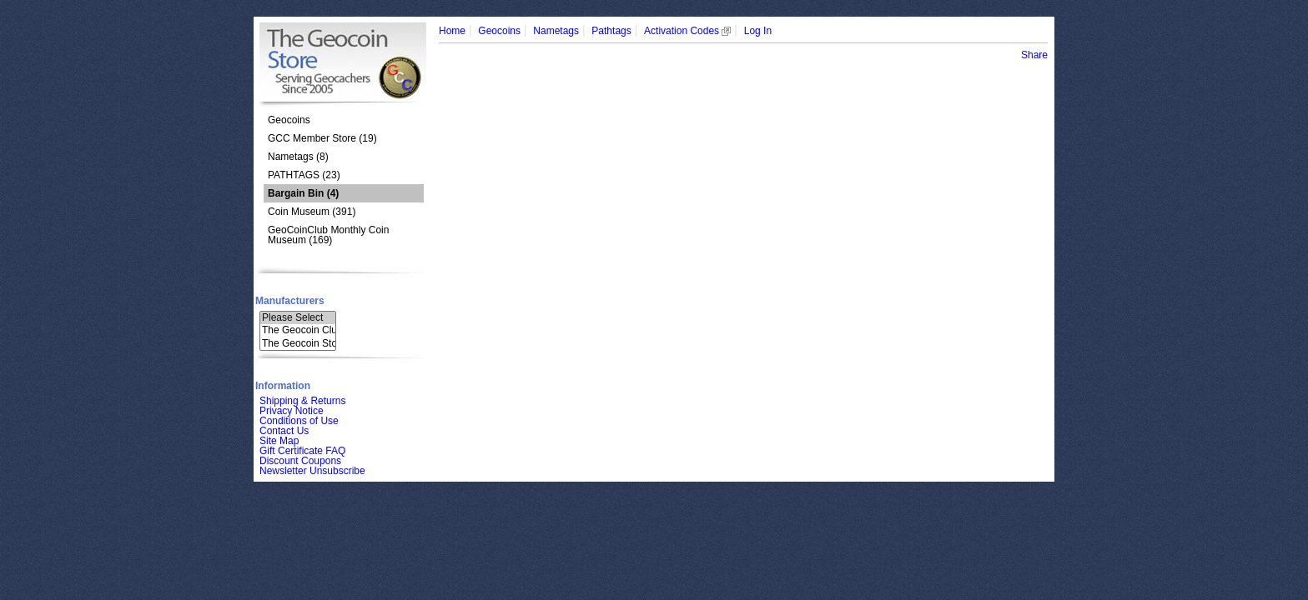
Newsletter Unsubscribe (312, 471)
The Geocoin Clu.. (297, 330)
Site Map (279, 441)
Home (452, 31)
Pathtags (611, 31)
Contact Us (284, 431)
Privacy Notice (291, 411)
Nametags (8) (298, 156)
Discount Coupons (300, 461)
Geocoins (289, 120)
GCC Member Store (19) (322, 138)
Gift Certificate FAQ (302, 451)
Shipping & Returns (302, 401)
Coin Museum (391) (311, 212)
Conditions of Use (299, 421)
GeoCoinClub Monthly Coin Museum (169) (328, 235)
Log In (758, 31)
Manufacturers (289, 301)
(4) (303, 193)
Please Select (297, 318)
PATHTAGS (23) (304, 175)
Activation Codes (687, 31)
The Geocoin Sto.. (297, 344)
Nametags (556, 31)
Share (1034, 55)
